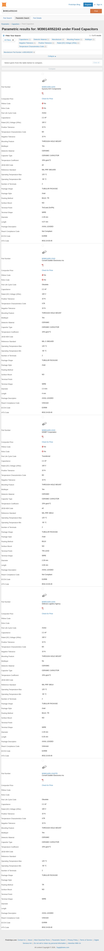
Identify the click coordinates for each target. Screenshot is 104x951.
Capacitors (15, 24)
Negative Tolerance (27, 43)
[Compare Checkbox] (43, 74)
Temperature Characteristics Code (32, 46)
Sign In (99, 5)
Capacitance (25, 39)
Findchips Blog (74, 5)
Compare (52, 69)
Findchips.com (4, 4)
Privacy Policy (73, 940)
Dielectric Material (41, 39)
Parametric (5, 24)
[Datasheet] (43, 94)
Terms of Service (86, 940)
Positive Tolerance (46, 43)
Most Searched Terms (42, 940)
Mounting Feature (74, 39)
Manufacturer (58, 39)
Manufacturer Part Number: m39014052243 (19, 52)
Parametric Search (59, 940)
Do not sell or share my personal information (50, 943)
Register (88, 5)
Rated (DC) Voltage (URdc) (68, 43)
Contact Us (22, 940)
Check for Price (47, 99)
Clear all (96, 63)
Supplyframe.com (62, 947)
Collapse (52, 56)
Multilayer (89, 39)
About (30, 940)
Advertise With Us (74, 943)
